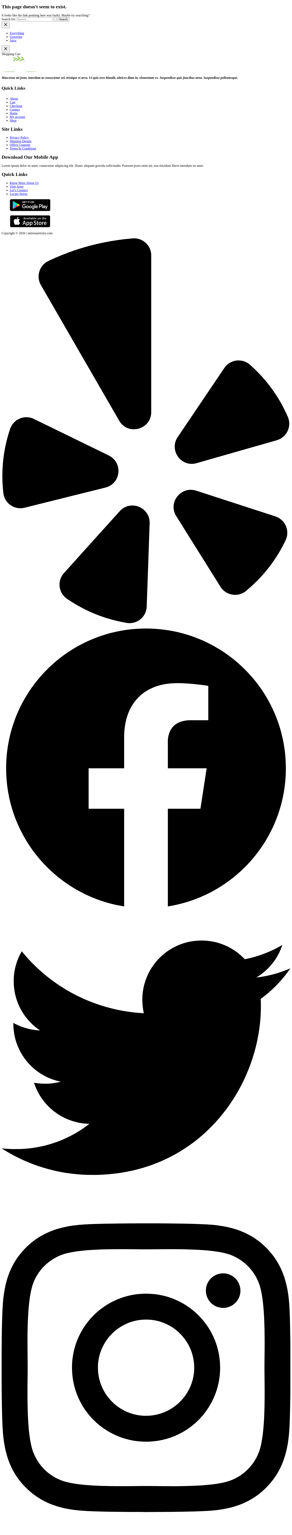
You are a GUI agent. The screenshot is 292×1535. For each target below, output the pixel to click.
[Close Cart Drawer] (6, 49)
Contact (15, 109)
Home (14, 113)
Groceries (16, 37)
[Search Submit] (55, 19)
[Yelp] (146, 622)
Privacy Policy (19, 137)
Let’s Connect (19, 190)
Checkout (16, 106)
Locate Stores (19, 194)
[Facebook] (146, 911)
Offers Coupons (20, 145)
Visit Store (17, 186)
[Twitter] (146, 1201)
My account (17, 117)
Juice (13, 40)
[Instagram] (146, 1531)
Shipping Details (20, 141)
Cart (12, 102)
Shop (13, 120)
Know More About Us (24, 183)
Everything (17, 33)
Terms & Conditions (23, 148)
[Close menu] (6, 24)
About (14, 98)
